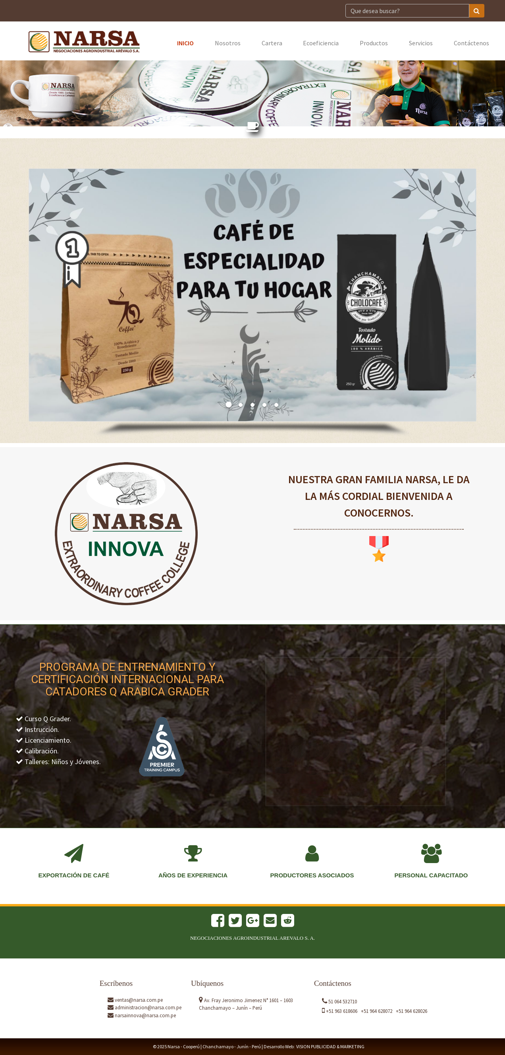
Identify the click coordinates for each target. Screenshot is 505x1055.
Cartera (272, 43)
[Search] (407, 10)
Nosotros (228, 43)
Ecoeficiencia (321, 43)
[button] (62, 295)
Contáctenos (471, 43)
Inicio (185, 43)
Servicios (421, 43)
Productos (374, 43)
